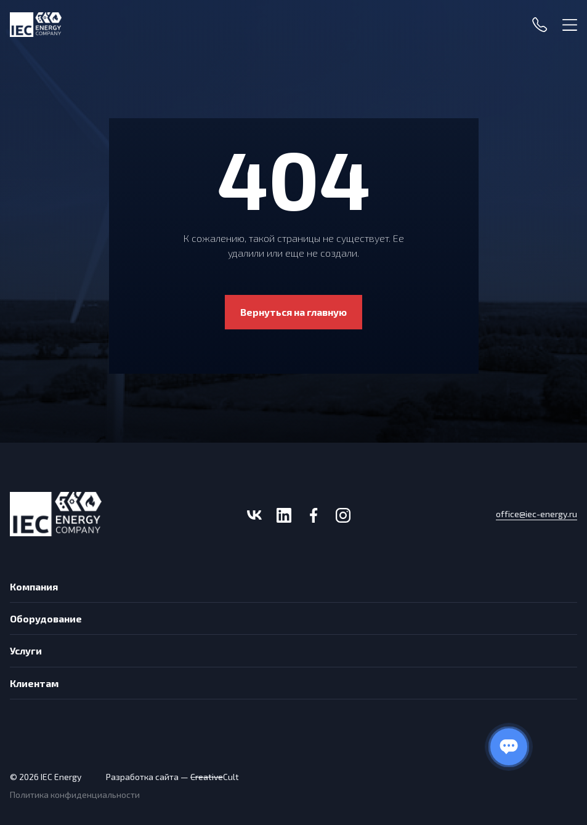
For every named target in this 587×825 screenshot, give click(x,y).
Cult (214, 776)
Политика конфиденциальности (75, 795)
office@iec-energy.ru (536, 514)
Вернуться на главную (293, 312)
